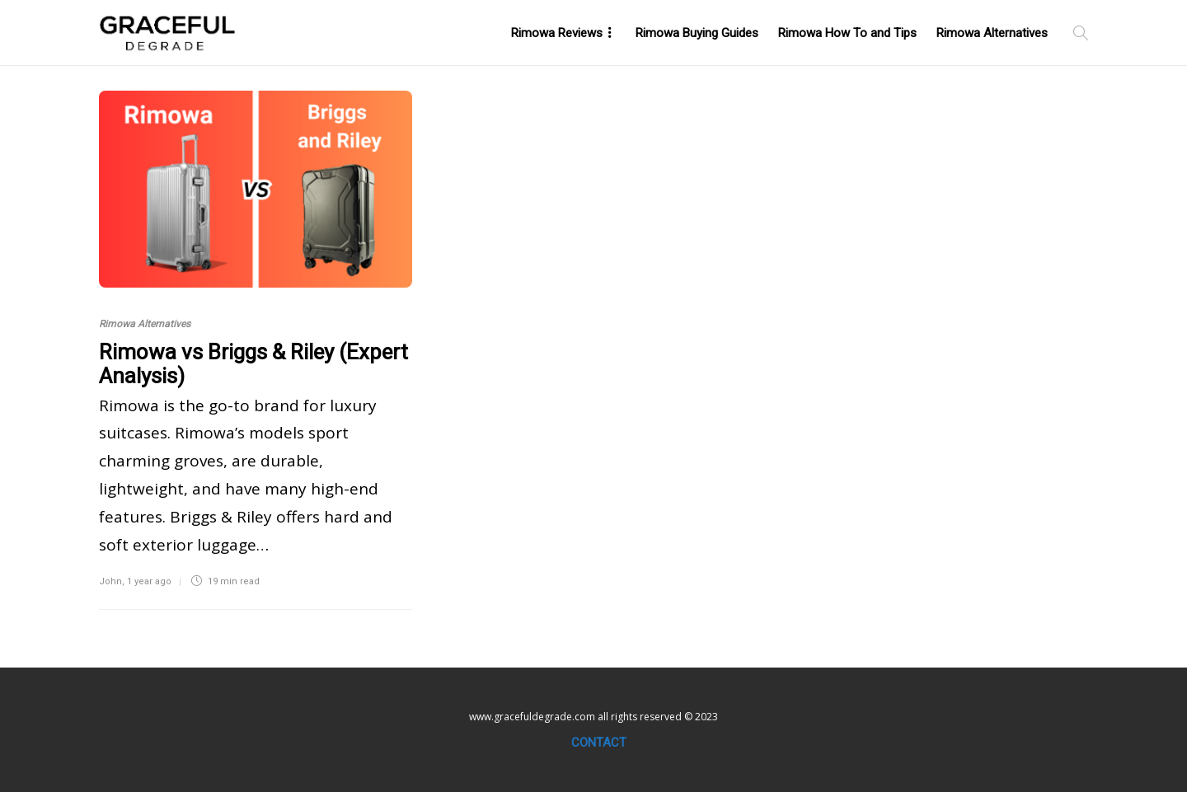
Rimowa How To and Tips (847, 33)
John (110, 581)
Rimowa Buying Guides (697, 33)
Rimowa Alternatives (992, 33)
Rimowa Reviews (557, 33)
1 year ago (149, 581)
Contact (598, 742)
